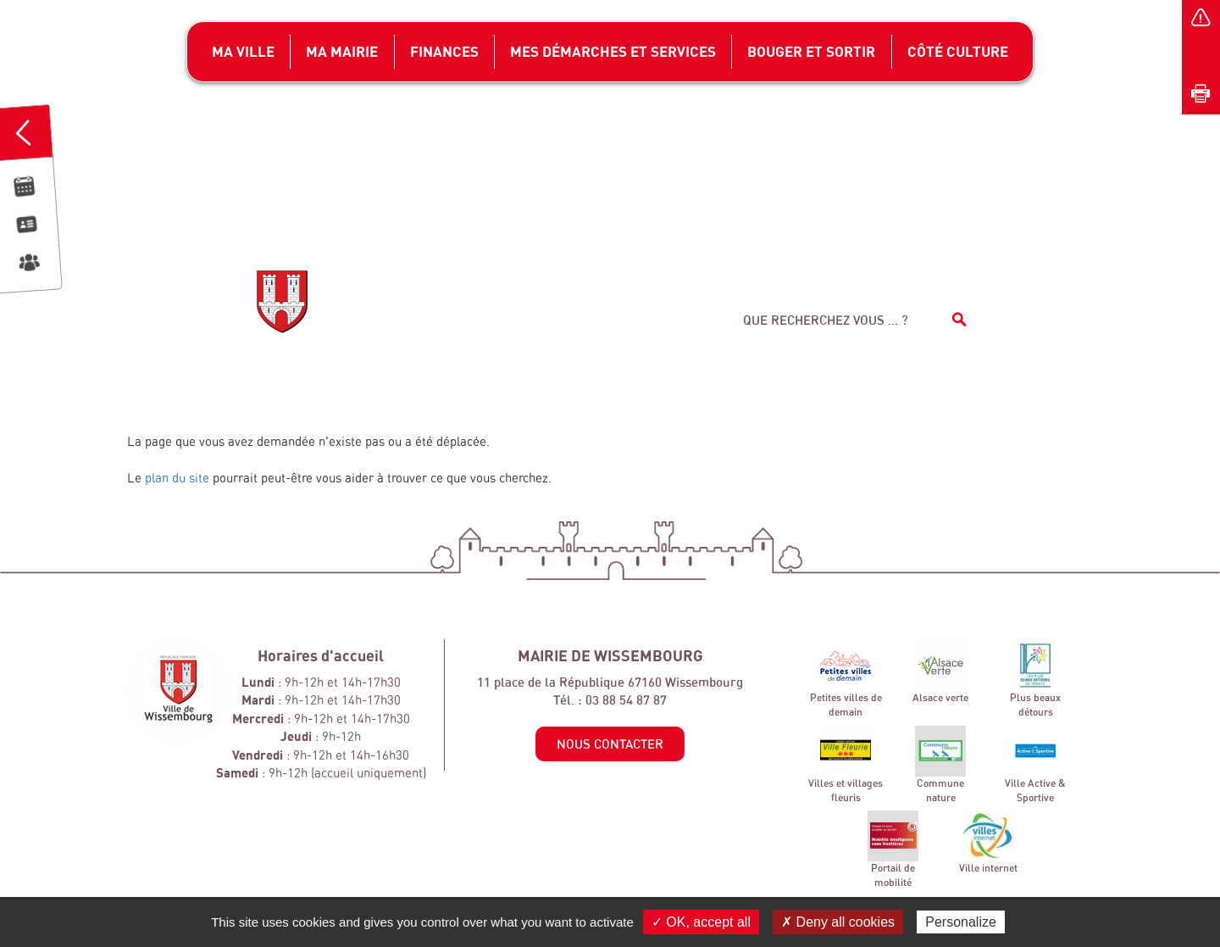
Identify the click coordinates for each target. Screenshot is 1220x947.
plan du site (177, 478)
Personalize (960, 922)
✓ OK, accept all (701, 922)
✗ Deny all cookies (838, 922)
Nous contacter (610, 744)
